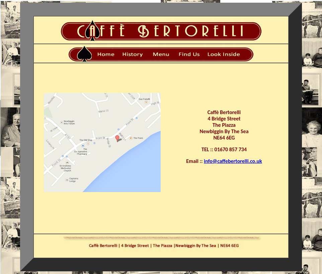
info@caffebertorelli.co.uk (233, 161)
